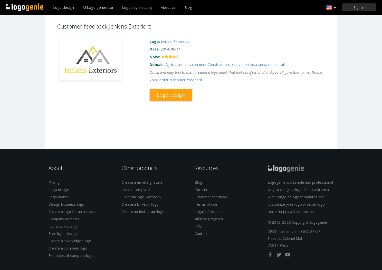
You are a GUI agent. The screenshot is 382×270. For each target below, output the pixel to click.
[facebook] (271, 255)
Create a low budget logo (69, 240)
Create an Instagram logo (143, 211)
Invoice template (136, 189)
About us (168, 7)
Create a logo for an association (75, 211)
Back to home (24, 7)
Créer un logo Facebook (141, 196)
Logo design (63, 7)
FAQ (198, 226)
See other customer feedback (177, 79)
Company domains (63, 218)
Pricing (54, 182)
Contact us (203, 233)
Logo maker (58, 196)
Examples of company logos (72, 255)
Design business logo (66, 204)
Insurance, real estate (268, 64)
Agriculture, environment (186, 64)
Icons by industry (62, 226)
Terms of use (206, 204)
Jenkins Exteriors (175, 41)
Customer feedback (211, 196)
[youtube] (287, 255)
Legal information (209, 211)
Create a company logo (67, 248)
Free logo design (62, 233)
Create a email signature (142, 182)
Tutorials (202, 189)
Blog (188, 7)
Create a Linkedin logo (140, 204)
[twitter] (279, 255)
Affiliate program (209, 218)
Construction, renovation (228, 64)
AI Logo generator (98, 7)
